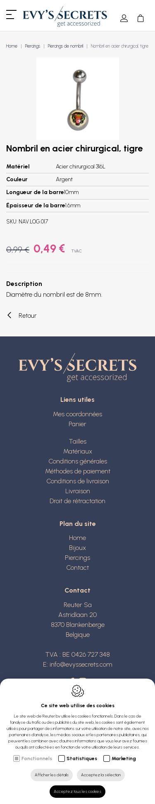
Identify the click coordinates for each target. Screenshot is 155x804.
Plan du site (78, 524)
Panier (77, 424)
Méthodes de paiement (77, 471)
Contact (77, 567)
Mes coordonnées (77, 414)
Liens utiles (77, 399)
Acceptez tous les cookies (77, 791)
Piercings (32, 46)
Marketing (124, 758)
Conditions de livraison (77, 481)
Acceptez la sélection (101, 775)
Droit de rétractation (77, 501)
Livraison (77, 491)
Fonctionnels (36, 758)
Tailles (77, 441)
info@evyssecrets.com (81, 664)
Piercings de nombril (65, 46)
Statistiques (82, 758)
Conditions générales (77, 461)
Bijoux (77, 548)
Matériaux (77, 451)
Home (11, 46)
